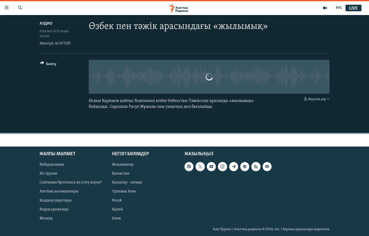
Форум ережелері (54, 209)
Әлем (116, 218)
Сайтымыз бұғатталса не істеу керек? (71, 183)
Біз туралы (48, 174)
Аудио (46, 23)
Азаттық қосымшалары (59, 191)
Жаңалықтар (123, 165)
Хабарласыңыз (52, 165)
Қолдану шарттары (56, 200)
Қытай (117, 209)
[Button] (48, 65)
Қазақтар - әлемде (127, 183)
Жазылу (46, 218)
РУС (339, 8)
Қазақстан (120, 174)
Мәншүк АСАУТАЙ (55, 43)
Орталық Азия (124, 191)
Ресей (117, 200)
